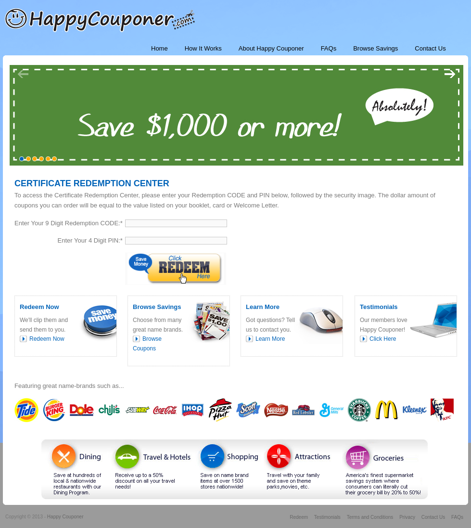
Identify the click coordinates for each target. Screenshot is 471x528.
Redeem (299, 517)
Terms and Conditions (370, 517)
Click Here (382, 338)
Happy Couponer (65, 516)
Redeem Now (46, 338)
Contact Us (433, 517)
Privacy (407, 517)
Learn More (270, 338)
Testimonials (327, 517)
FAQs (457, 517)
